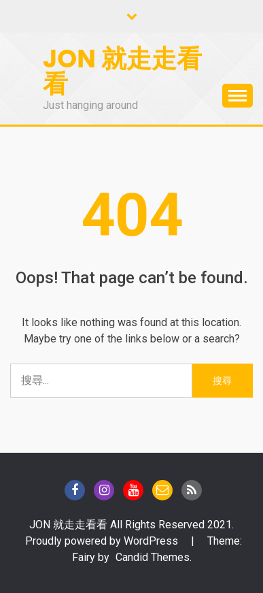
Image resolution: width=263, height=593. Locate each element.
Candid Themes (153, 557)
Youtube (133, 490)
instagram (104, 490)
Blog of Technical (191, 490)
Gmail (162, 490)
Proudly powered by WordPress (103, 540)
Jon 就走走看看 (122, 71)
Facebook (75, 490)
